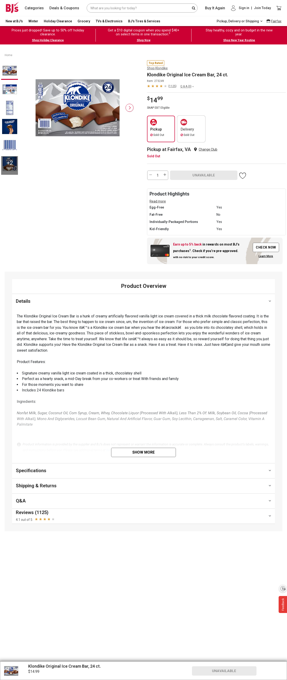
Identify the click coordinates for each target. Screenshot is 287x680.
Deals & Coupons (64, 8)
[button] (162, 86)
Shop (157, 68)
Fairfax (276, 21)
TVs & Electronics (109, 21)
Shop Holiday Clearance (48, 40)
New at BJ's (14, 21)
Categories (34, 8)
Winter (33, 21)
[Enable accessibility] (283, 588)
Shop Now (143, 40)
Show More (143, 452)
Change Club (208, 149)
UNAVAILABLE (203, 175)
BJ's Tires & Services (144, 21)
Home (8, 55)
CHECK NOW (266, 247)
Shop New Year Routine (239, 40)
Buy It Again (215, 8)
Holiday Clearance (58, 21)
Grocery (84, 21)
